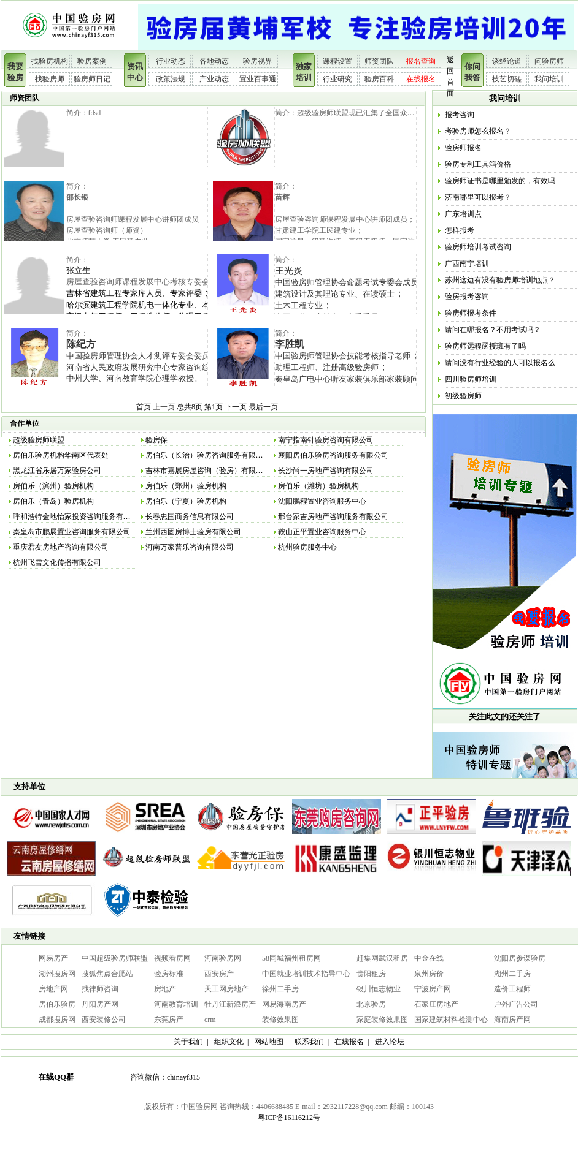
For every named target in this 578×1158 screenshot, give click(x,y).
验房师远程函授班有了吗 (485, 346)
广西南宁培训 (467, 263)
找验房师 (49, 79)
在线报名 (421, 79)
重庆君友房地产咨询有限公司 (61, 547)
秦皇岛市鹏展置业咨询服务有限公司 (72, 532)
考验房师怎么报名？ (478, 131)
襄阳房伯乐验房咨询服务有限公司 (333, 455)
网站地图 (268, 1041)
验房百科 (379, 79)
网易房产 (53, 958)
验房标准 (168, 973)
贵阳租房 (371, 973)
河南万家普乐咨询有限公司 (189, 547)
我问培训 (549, 79)
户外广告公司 (516, 1004)
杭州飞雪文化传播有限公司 (57, 562)
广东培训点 (463, 214)
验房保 (156, 440)
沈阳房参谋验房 (519, 958)
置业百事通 (257, 79)
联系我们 (309, 1041)
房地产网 (53, 989)
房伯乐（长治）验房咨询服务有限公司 (208, 455)
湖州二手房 (512, 973)
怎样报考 (459, 230)
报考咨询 (459, 114)
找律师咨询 (100, 989)
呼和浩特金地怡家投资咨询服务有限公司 (79, 516)
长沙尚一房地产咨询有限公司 (326, 470)
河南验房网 (222, 958)
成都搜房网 (57, 1019)
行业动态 (170, 61)
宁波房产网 (432, 989)
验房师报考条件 (470, 313)
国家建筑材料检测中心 (451, 1019)
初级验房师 (463, 396)
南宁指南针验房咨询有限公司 (326, 440)
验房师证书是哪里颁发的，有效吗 (500, 180)
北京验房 (371, 1004)
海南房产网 (512, 1019)
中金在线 (429, 958)
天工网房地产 (226, 989)
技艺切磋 (507, 79)
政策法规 (170, 79)
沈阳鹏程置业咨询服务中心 (322, 501)
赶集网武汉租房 (382, 958)
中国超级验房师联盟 (115, 958)
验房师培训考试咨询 (478, 247)
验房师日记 (92, 79)
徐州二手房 (280, 989)
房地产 (165, 989)
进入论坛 (389, 1041)
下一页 (236, 407)
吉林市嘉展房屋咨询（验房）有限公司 (208, 470)
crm (210, 1019)
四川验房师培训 (470, 379)
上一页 (164, 407)
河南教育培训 (176, 1004)
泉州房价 (429, 973)
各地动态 (214, 61)
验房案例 (92, 61)
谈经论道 (507, 61)
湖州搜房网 (57, 973)
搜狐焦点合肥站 (107, 973)
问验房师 (549, 61)
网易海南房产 (284, 1004)
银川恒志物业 (378, 989)
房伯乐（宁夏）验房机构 (185, 501)
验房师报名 (463, 147)
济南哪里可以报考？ (478, 197)
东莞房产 (168, 1019)
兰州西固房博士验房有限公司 (193, 532)
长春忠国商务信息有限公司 (189, 516)
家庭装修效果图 (382, 1019)
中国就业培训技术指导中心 (306, 973)
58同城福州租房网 (291, 958)
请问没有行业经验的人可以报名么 (500, 362)
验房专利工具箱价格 (478, 164)
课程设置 (337, 61)
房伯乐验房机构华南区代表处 (61, 455)
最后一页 (263, 407)
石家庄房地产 (436, 1004)
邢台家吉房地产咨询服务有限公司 (333, 516)
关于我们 (188, 1041)
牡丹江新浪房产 (230, 1004)
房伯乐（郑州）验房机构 (185, 486)
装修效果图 (280, 1019)
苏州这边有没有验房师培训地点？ (500, 280)
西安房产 (219, 973)
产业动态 (214, 79)
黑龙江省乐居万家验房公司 (57, 470)
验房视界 (257, 61)
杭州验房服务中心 (307, 547)
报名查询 (421, 61)
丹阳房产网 (100, 1004)
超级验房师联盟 (38, 440)
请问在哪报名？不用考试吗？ (493, 329)
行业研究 (337, 79)
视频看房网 (172, 958)
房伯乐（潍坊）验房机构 (318, 486)
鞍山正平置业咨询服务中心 (322, 532)
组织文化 (229, 1041)
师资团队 (379, 61)
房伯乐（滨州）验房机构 (53, 486)
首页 (143, 407)
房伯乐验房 (57, 1004)
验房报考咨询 (467, 296)
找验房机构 (49, 61)
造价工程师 (512, 989)
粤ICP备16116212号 (289, 1117)
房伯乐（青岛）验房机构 (53, 501)
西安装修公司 (104, 1019)
